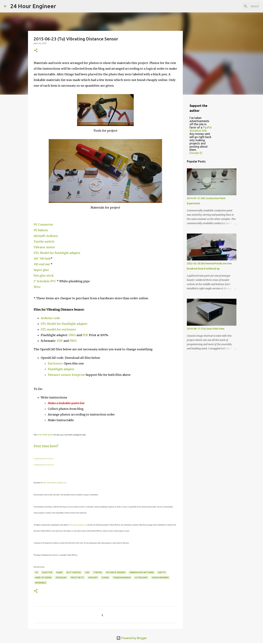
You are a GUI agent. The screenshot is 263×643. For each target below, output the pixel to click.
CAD (87, 572)
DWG (73, 335)
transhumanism (122, 577)
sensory (93, 577)
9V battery (41, 230)
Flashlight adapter (61, 369)
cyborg (98, 572)
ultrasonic (141, 577)
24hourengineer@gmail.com (78, 525)
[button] (36, 50)
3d (36, 572)
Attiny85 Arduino (46, 236)
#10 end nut (42, 264)
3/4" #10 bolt (42, 258)
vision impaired (160, 577)
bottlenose (74, 572)
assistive (47, 572)
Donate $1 (196, 153)
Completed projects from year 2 (44, 465)
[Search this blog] (241, 6)
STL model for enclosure (58, 329)
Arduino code (50, 318)
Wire (37, 287)
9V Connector (43, 224)
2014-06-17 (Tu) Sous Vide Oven (205, 328)
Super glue (41, 270)
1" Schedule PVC (45, 281)
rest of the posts (45, 434)
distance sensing (115, 572)
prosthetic (77, 577)
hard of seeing (43, 577)
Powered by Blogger (131, 638)
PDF (85, 335)
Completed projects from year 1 (44, 458)
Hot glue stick (44, 275)
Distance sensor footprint (66, 375)
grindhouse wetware (141, 572)
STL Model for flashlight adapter (57, 253)
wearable (40, 583)
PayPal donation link (200, 129)
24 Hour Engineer (33, 6)
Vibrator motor (44, 247)
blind (59, 572)
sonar (105, 577)
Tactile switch (44, 241)
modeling (61, 577)
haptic (162, 572)
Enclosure (55, 363)
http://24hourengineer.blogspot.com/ (54, 483)
